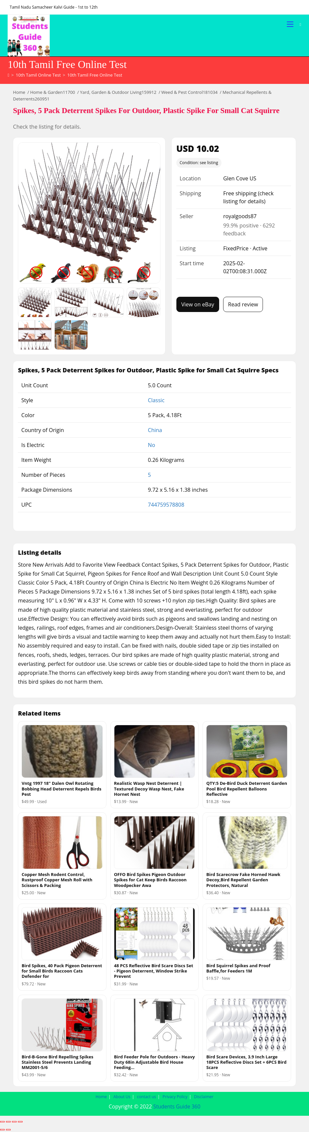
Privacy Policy (174, 1097)
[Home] (8, 75)
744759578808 (166, 505)
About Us (121, 1097)
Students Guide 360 (177, 1107)
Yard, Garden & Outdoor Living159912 (118, 92)
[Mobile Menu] (291, 24)
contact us (146, 1097)
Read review (243, 304)
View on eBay (197, 304)
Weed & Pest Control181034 (189, 92)
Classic (156, 400)
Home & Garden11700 (52, 92)
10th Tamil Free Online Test (94, 75)
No (151, 445)
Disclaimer (204, 1097)
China (155, 430)
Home (19, 92)
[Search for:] (298, 24)
